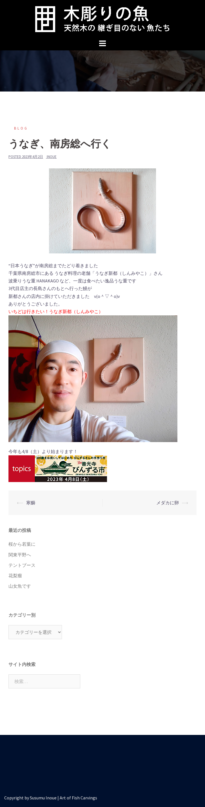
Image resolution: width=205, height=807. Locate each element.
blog (21, 128)
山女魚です (19, 586)
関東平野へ (19, 555)
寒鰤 (30, 502)
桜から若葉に (21, 544)
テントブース (21, 565)
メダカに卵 (167, 502)
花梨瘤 (15, 575)
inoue (52, 156)
